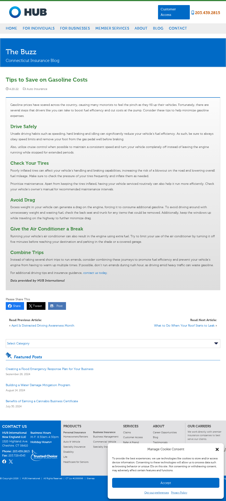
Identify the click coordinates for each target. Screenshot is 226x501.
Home (11, 28)
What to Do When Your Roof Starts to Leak (184, 325)
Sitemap (91, 478)
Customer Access (168, 12)
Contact (178, 28)
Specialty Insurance (74, 446)
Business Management (106, 436)
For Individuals (39, 28)
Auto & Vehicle (71, 441)
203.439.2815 (206, 13)
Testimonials (160, 442)
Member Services (112, 28)
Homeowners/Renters (75, 436)
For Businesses (75, 28)
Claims (127, 432)
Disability (68, 451)
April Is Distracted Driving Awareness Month (42, 325)
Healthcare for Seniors (76, 462)
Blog (158, 28)
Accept (165, 483)
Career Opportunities (165, 432)
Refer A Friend (131, 442)
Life (65, 456)
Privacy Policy (179, 492)
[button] (217, 449)
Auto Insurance (37, 89)
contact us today (95, 273)
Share (16, 306)
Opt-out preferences (156, 492)
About (141, 28)
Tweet (36, 306)
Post (59, 306)
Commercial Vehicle (104, 441)
